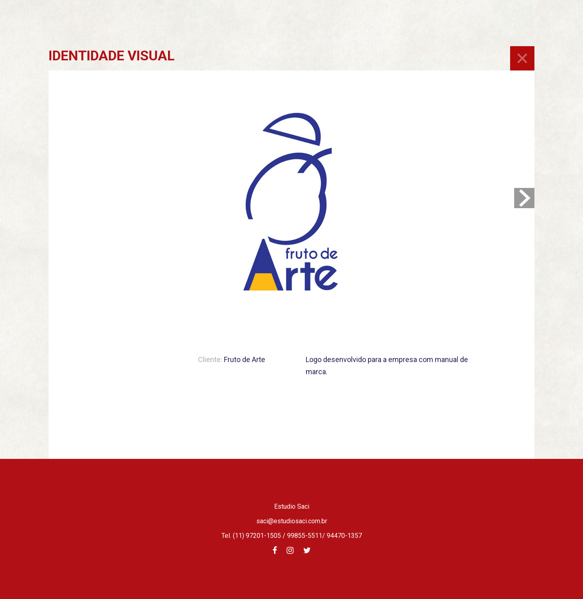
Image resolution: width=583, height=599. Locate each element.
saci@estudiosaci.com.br (291, 521)
